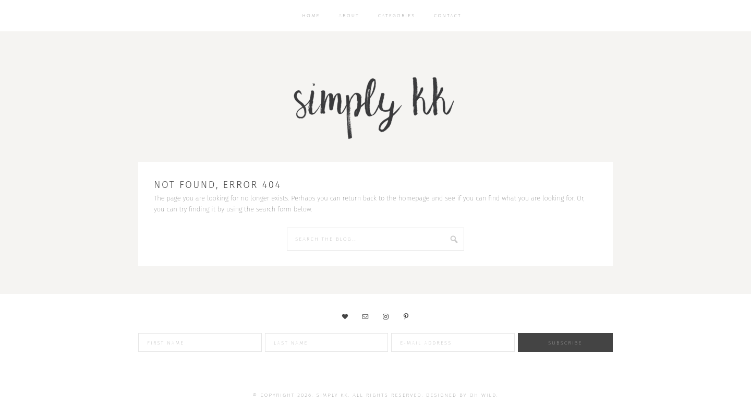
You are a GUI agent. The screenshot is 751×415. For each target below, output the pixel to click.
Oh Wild (483, 395)
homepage (414, 198)
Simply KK (375, 104)
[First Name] (200, 342)
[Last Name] (327, 342)
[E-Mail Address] (453, 342)
